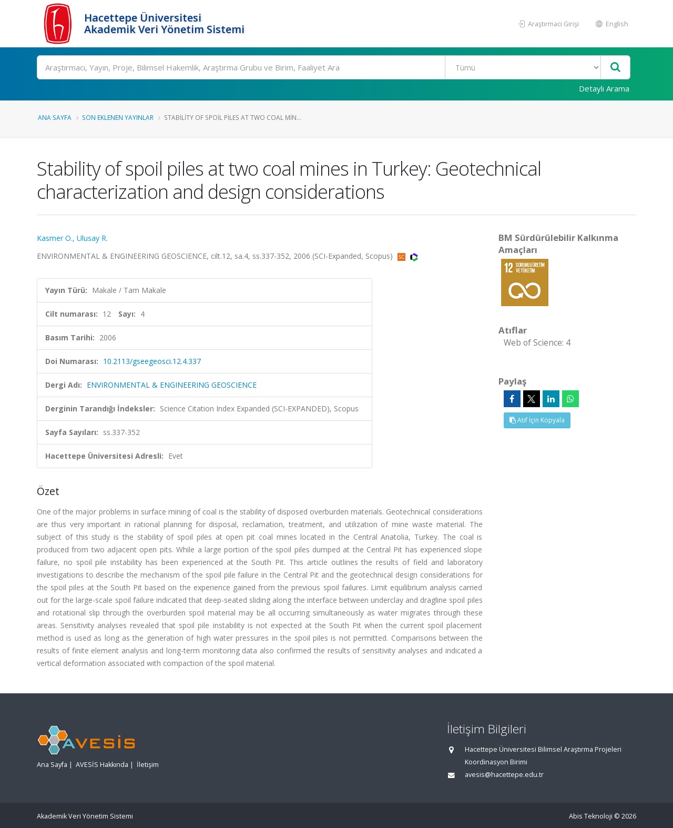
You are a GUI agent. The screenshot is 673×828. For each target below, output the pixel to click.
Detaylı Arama (604, 88)
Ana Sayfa (55, 117)
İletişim (148, 764)
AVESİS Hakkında (102, 764)
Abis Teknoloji (591, 816)
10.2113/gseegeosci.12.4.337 (152, 361)
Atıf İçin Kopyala (537, 420)
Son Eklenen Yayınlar (118, 117)
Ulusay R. (92, 238)
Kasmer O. (55, 238)
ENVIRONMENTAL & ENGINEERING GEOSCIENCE (172, 385)
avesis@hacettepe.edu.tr (504, 774)
